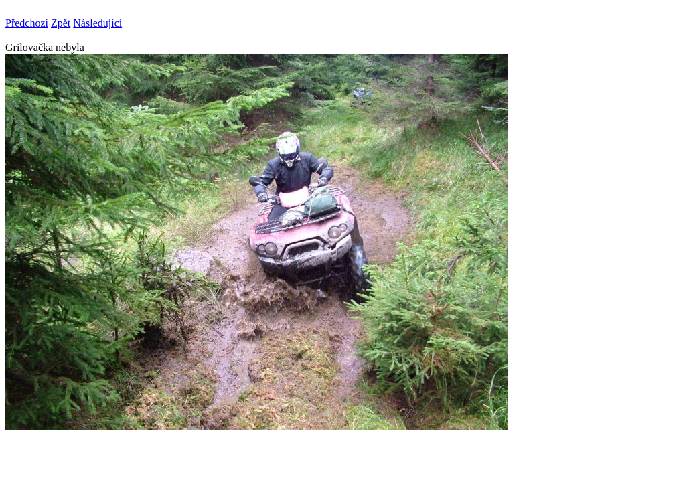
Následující (97, 23)
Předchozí (26, 23)
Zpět (60, 23)
